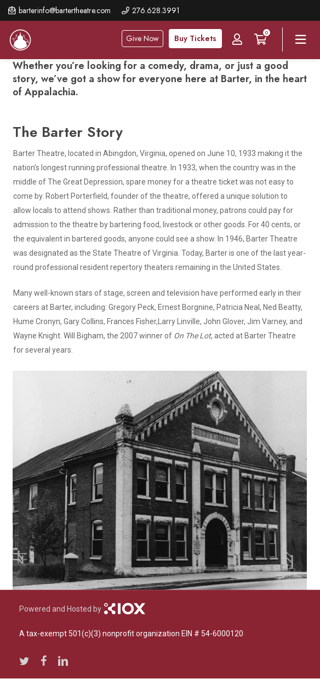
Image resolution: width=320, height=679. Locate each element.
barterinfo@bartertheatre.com (65, 10)
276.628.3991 (156, 10)
